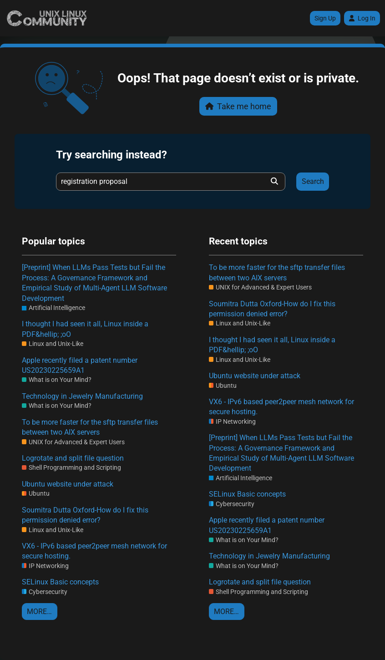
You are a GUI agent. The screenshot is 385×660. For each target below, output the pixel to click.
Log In (362, 18)
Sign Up (325, 18)
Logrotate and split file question (73, 458)
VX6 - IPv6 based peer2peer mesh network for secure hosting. (94, 551)
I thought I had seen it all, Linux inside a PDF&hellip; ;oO (85, 329)
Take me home (238, 106)
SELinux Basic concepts (60, 582)
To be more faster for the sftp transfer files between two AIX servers (90, 427)
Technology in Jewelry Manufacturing (82, 396)
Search (313, 181)
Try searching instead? (111, 154)
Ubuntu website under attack (67, 484)
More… (39, 611)
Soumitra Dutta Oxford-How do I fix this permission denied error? (85, 515)
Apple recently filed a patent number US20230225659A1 (79, 365)
